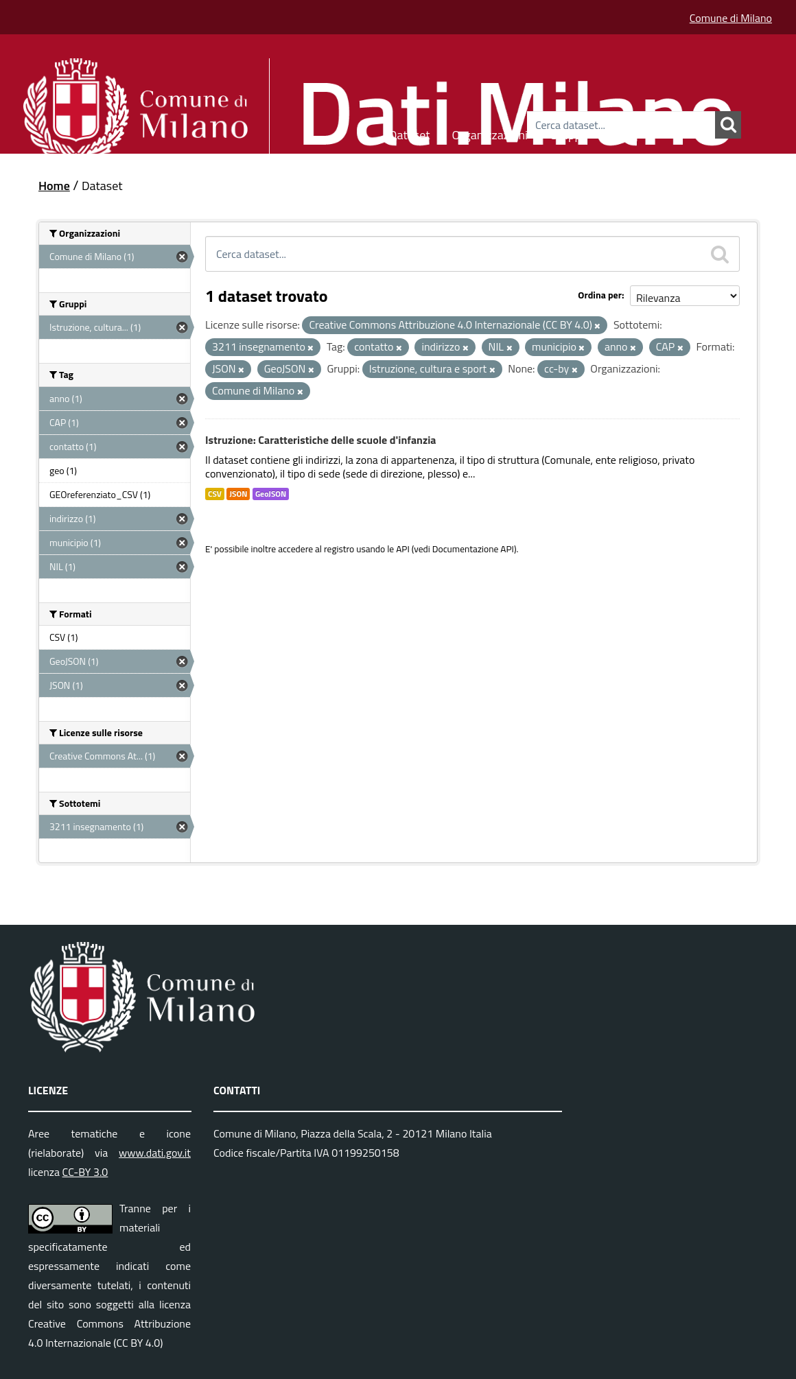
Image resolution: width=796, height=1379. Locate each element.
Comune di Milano (731, 18)
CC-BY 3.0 (85, 1172)
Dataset (409, 133)
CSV (215, 494)
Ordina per (600, 294)
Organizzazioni (490, 133)
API (403, 549)
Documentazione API (473, 549)
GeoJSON (270, 494)
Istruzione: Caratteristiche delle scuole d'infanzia (320, 440)
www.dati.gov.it (155, 1152)
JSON (238, 494)
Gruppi (567, 133)
